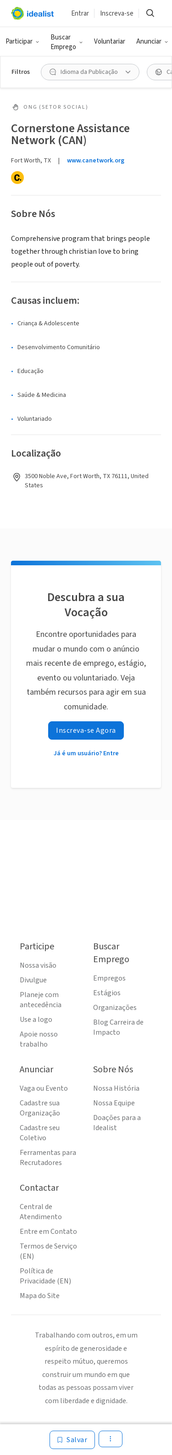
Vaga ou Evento (44, 1088)
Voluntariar (109, 41)
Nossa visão (38, 965)
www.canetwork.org (95, 160)
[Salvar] (72, 1440)
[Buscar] (150, 13)
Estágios (107, 993)
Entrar (80, 13)
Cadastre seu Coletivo (40, 1133)
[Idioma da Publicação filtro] (90, 72)
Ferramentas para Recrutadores (48, 1158)
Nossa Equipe (114, 1103)
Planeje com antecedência (40, 1000)
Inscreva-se (116, 13)
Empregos (109, 978)
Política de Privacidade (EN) (45, 1276)
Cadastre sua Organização (40, 1108)
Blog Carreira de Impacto (118, 1027)
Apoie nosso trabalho (39, 1039)
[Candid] (17, 177)
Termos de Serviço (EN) (48, 1251)
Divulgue (33, 980)
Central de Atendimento (41, 1212)
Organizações (115, 1008)
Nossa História (116, 1088)
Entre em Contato (48, 1231)
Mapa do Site (40, 1296)
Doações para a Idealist (117, 1123)
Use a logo (36, 1020)
